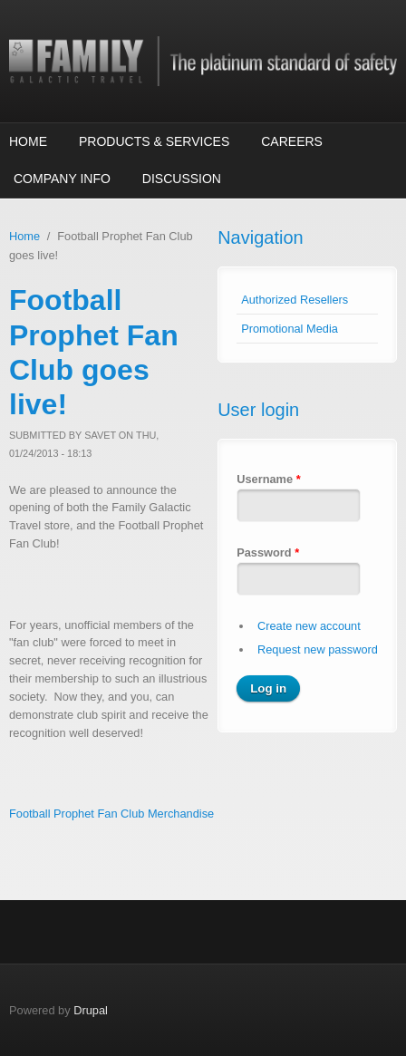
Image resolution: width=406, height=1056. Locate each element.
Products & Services (154, 141)
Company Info (62, 178)
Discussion (181, 178)
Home (28, 141)
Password (268, 552)
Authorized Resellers (294, 299)
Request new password (317, 649)
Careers (292, 141)
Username (268, 479)
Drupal (90, 1010)
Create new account (309, 626)
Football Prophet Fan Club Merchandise (111, 813)
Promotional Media (289, 328)
